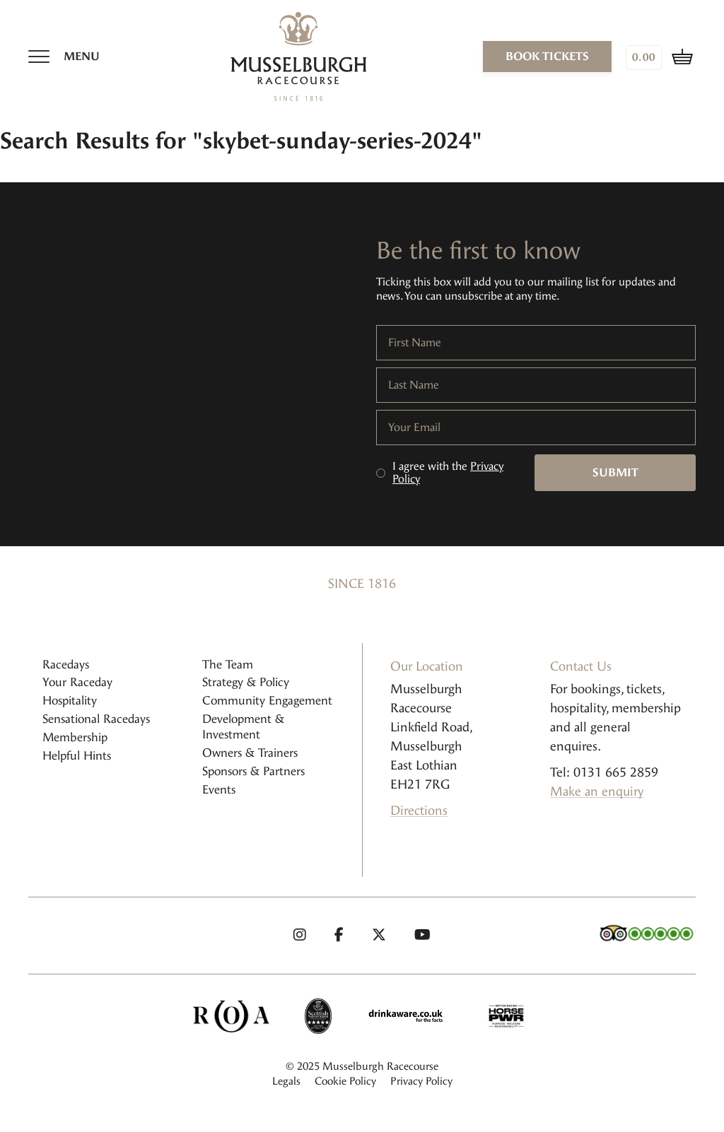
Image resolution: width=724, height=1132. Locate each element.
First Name (414, 342)
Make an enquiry (596, 791)
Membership (74, 737)
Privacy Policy (421, 1081)
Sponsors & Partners (253, 771)
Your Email (414, 427)
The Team (227, 664)
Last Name (413, 385)
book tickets (547, 56)
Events (218, 789)
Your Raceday (77, 682)
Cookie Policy (345, 1081)
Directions (419, 810)
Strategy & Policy (245, 682)
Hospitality (69, 700)
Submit (615, 472)
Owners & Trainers (250, 753)
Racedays (65, 664)
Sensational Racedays (96, 719)
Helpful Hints (76, 755)
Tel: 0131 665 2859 (604, 772)
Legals (286, 1081)
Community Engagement (267, 700)
